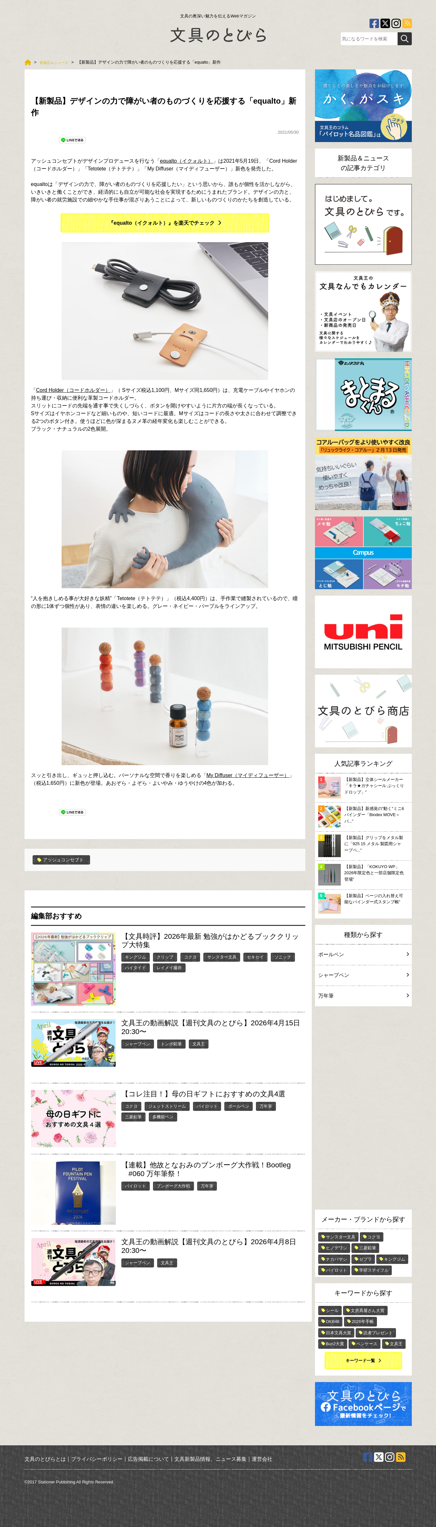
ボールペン (238, 1105)
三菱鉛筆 (133, 1116)
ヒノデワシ (336, 1247)
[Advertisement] (363, 1109)
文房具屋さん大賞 (367, 1310)
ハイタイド (135, 967)
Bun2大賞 (335, 1343)
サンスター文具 (222, 956)
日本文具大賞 (338, 1332)
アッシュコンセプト (63, 860)
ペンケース (366, 1343)
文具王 (198, 1043)
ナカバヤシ (336, 1259)
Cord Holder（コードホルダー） (73, 390)
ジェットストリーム (167, 1105)
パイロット (207, 1105)
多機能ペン (162, 1116)
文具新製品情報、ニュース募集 (210, 1459)
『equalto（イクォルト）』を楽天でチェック (161, 223)
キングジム (135, 956)
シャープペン (137, 1043)
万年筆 (265, 1105)
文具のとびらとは (45, 1459)
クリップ (165, 956)
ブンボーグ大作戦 (173, 1185)
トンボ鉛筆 (171, 1043)
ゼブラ (365, 1259)
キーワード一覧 (360, 1360)
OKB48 (333, 1321)
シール (332, 1310)
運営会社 (262, 1459)
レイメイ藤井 (169, 967)
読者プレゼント (378, 1332)
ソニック (282, 956)
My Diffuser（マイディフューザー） (248, 775)
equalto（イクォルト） (186, 161)
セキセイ (255, 956)
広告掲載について (148, 1459)
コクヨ (190, 956)
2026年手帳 (363, 1321)
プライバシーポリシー (97, 1459)
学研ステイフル (374, 1270)
